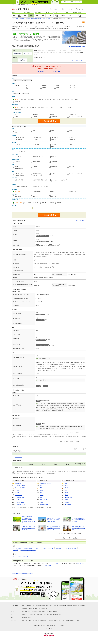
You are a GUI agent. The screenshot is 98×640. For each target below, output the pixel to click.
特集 (23, 620)
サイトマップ (56, 625)
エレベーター (72, 114)
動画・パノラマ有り (56, 196)
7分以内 (42, 107)
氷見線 (17, 499)
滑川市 (66, 495)
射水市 (66, 487)
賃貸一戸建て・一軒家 (36, 611)
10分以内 (51, 107)
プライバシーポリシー (37, 625)
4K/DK (57, 87)
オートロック (18, 156)
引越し (26, 620)
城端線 (17, 492)
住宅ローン (61, 614)
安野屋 (41, 502)
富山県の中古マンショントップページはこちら (49, 71)
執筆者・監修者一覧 (70, 620)
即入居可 (35, 116)
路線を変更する (17, 53)
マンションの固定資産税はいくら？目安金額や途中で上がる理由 (78, 520)
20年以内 (67, 99)
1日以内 (36, 202)
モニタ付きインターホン (39, 156)
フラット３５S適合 (37, 191)
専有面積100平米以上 (71, 548)
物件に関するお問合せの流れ (60, 605)
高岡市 (66, 485)
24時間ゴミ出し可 (19, 168)
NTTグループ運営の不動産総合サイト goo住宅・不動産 (24, 4)
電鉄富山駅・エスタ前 (45, 483)
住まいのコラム (62, 620)
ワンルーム (17, 85)
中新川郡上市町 (69, 497)
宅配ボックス (36, 144)
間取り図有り (18, 196)
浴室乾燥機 (53, 139)
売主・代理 (17, 191)
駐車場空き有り (36, 161)
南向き (52, 114)
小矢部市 (67, 502)
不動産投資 (55, 614)
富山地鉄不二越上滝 (20, 502)
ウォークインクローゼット (21, 151)
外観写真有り (36, 196)
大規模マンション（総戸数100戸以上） (38, 174)
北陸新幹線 (18, 483)
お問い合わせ (50, 625)
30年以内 (17, 101)
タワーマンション (17, 548)
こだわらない (18, 202)
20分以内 (68, 107)
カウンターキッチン (19, 137)
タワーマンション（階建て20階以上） (19, 174)
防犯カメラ (53, 156)
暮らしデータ (48, 565)
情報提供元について (16, 573)
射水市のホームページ (80, 220)
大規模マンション (28, 548)
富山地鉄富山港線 (19, 497)
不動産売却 (24, 617)
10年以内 (49, 99)
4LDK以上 (72, 87)
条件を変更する (22, 60)
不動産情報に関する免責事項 (27, 573)
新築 (25, 99)
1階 (15, 130)
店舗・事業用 (27, 611)
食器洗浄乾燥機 (18, 139)
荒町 (41, 487)
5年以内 (41, 99)
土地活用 (29, 617)
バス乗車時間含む (19, 109)
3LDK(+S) (44, 87)
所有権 (16, 166)
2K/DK (57, 85)
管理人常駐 (71, 166)
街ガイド (56, 620)
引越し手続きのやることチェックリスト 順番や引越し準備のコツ (78, 528)
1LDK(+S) (44, 85)
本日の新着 (28, 202)
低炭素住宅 (53, 191)
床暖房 (70, 144)
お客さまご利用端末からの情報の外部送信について (42, 605)
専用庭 (52, 147)
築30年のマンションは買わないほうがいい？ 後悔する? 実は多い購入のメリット (53, 520)
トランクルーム (54, 144)
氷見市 (66, 499)
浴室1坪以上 (72, 139)
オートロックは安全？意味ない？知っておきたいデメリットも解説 (28, 528)
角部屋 (16, 116)
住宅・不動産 (80, 563)
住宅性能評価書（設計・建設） (40, 180)
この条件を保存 (78, 60)
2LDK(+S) (72, 85)
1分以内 (26, 107)
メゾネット (53, 173)
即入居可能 (50, 548)
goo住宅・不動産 (14, 605)
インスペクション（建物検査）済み (59, 180)
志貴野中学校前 (44, 504)
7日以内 (52, 202)
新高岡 (41, 490)
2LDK (14, 556)
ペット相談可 (54, 116)
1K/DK (29, 85)
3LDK (19, 556)
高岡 (41, 492)
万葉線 (17, 490)
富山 (41, 485)
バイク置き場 (54, 161)
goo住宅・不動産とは (26, 605)
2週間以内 (59, 202)
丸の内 (41, 495)
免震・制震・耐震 (19, 180)
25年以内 (76, 99)
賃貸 (57, 563)
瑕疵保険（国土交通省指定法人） (41, 186)
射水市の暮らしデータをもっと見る (71, 441)
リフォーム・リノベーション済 (28, 550)
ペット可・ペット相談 (40, 548)
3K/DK (29, 87)
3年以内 (32, 99)
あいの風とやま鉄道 (20, 485)
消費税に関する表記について (41, 608)
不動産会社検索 (43, 620)
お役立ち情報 (14, 620)
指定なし (17, 99)
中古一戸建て (46, 614)
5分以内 (34, 107)
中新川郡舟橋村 (69, 504)
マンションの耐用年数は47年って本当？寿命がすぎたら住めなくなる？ (53, 528)
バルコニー (35, 147)
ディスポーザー (73, 137)
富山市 (66, 483)
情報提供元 (69, 605)
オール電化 (35, 139)
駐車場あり (35, 114)
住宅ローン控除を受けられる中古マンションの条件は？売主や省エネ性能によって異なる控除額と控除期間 (28, 519)
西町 (41, 497)
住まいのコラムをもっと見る (71, 538)
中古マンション (33, 614)
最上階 (52, 130)
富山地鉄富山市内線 (20, 487)
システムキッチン (37, 137)
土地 (51, 614)
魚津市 (66, 492)
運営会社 (62, 625)
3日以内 (44, 202)
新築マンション (25, 614)
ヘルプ (44, 625)
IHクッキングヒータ (56, 137)
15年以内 (58, 99)
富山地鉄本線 (18, 495)
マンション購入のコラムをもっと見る (70, 533)
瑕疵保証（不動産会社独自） (21, 186)
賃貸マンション (45, 611)
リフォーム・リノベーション (76, 116)
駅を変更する (27, 53)
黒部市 (66, 490)
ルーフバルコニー (19, 147)
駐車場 (50, 611)
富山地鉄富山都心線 (20, 504)
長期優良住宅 (72, 191)
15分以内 (60, 107)
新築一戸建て (40, 614)
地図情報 (77, 620)
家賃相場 (55, 611)
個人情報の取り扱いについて (28, 608)
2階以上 (16, 114)
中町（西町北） (44, 499)
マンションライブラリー (34, 620)
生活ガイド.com (83, 432)
